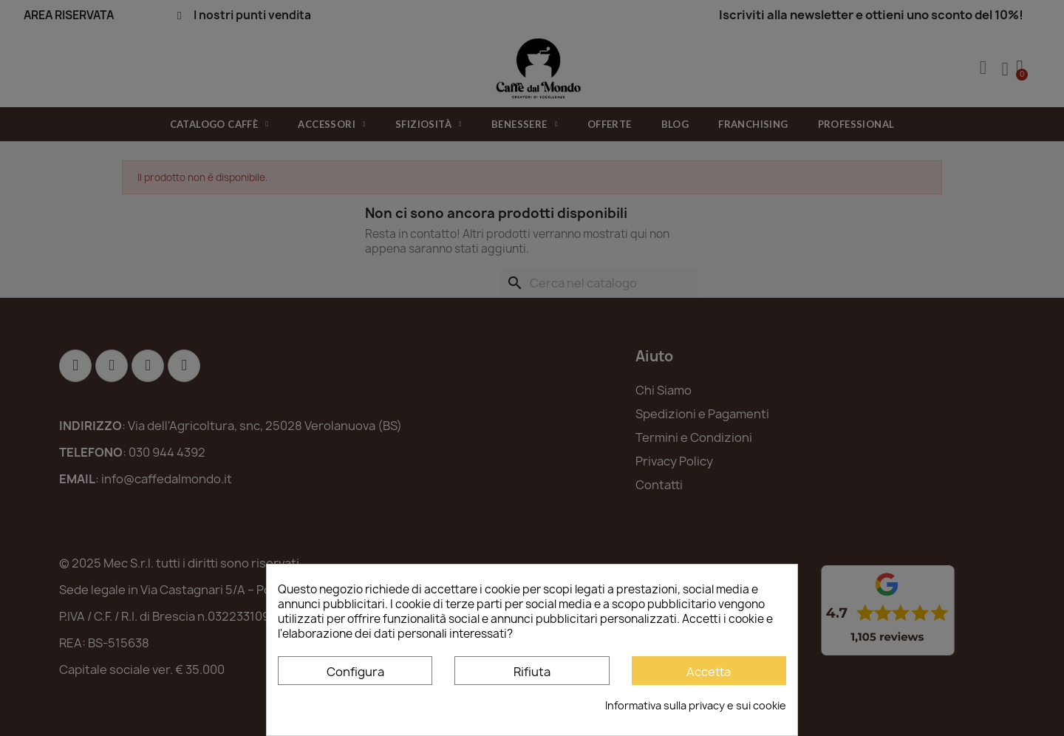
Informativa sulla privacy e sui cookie (695, 705)
